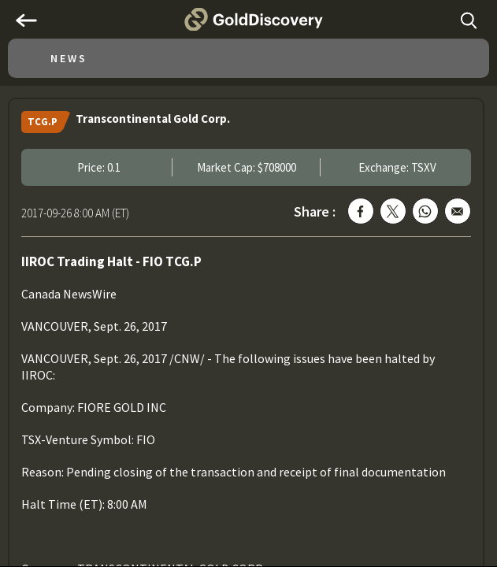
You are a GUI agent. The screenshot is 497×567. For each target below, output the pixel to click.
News (68, 58)
